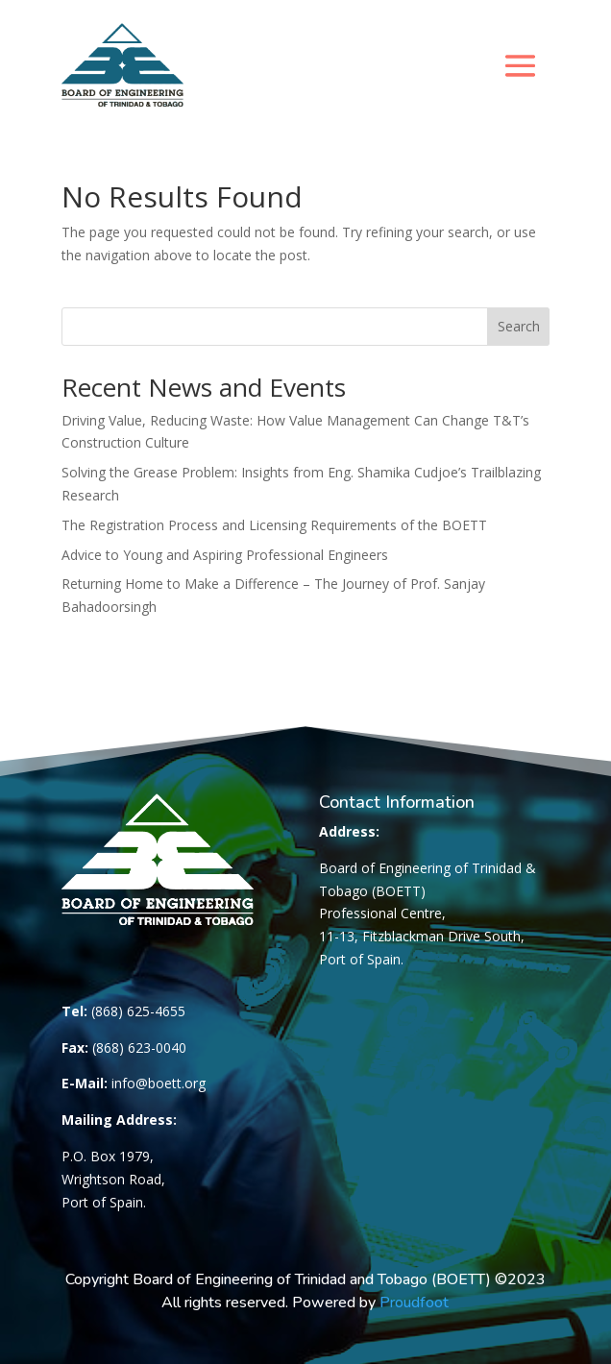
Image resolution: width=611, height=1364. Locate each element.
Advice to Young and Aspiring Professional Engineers (224, 555)
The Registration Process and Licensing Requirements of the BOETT (274, 525)
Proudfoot (414, 1302)
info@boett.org (158, 1083)
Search (519, 326)
